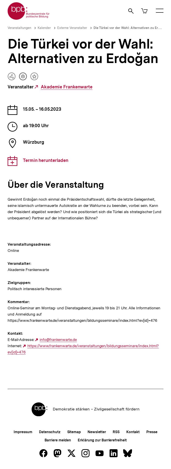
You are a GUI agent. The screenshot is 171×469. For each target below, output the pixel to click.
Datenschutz (50, 432)
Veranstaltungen (19, 28)
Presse (151, 432)
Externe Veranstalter (72, 28)
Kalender (44, 28)
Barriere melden (58, 440)
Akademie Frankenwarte (66, 87)
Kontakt (133, 432)
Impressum (23, 432)
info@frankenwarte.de (58, 339)
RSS (116, 432)
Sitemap (74, 432)
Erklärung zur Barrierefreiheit (102, 440)
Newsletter (97, 432)
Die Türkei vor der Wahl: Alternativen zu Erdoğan (131, 28)
